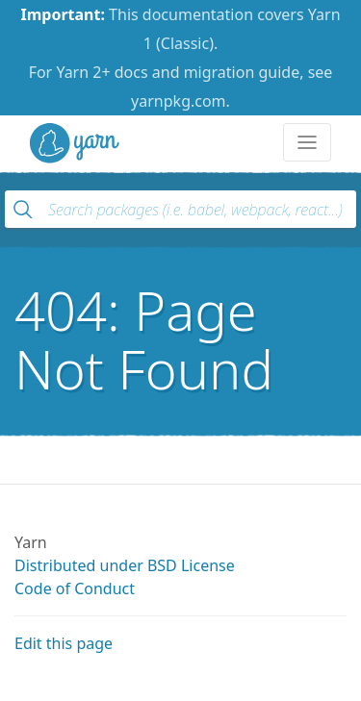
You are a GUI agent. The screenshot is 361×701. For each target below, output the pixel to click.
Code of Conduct (74, 588)
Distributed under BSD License (124, 565)
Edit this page (63, 643)
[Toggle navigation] (307, 142)
